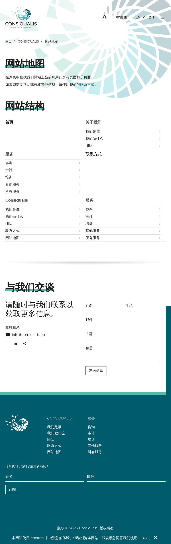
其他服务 (12, 184)
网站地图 (12, 238)
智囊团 (121, 17)
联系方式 (87, 84)
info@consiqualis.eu (28, 335)
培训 (8, 177)
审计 (8, 170)
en (138, 17)
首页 (9, 122)
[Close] (155, 538)
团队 (89, 145)
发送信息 (96, 370)
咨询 (8, 163)
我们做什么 (94, 138)
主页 (8, 41)
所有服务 (12, 191)
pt (144, 17)
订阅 (12, 489)
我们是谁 (93, 131)
